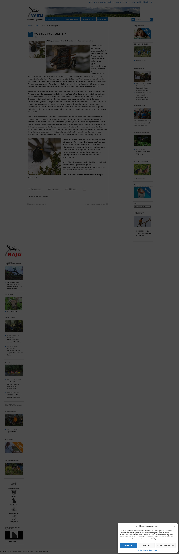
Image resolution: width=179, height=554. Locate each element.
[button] (174, 526)
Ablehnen (146, 545)
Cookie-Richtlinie (143, 550)
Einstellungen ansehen (165, 545)
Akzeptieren (128, 545)
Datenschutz (153, 550)
